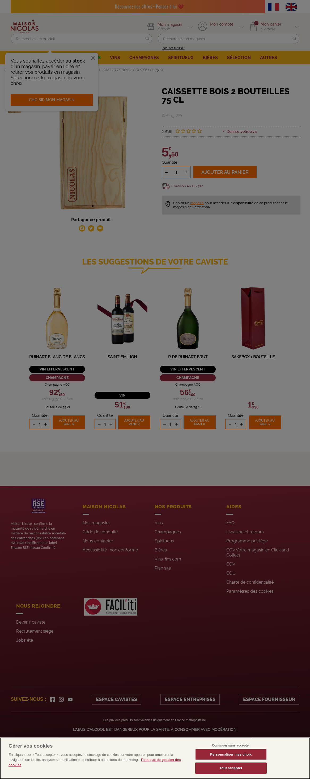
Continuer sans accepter (231, 745)
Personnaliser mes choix (231, 754)
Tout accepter (230, 768)
